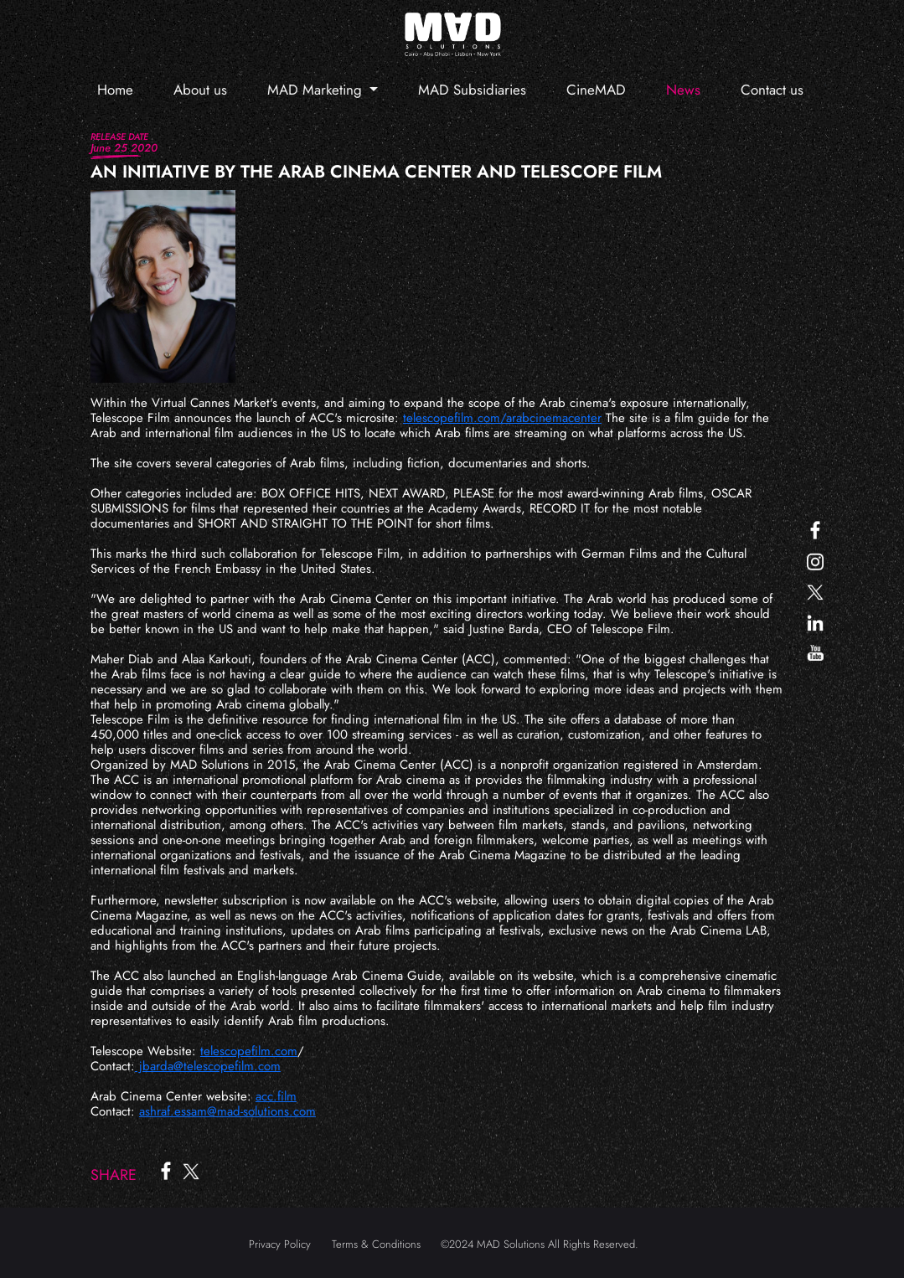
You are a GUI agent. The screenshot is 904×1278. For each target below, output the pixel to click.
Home (115, 89)
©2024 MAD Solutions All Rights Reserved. (539, 1244)
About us (200, 89)
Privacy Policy (280, 1244)
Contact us (772, 89)
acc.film (276, 1096)
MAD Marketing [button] (316, 89)
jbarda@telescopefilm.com (208, 1066)
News (683, 89)
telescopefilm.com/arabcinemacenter (502, 418)
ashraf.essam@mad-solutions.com (227, 1111)
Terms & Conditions (376, 1244)
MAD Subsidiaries (472, 89)
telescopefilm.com (248, 1051)
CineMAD (596, 89)
